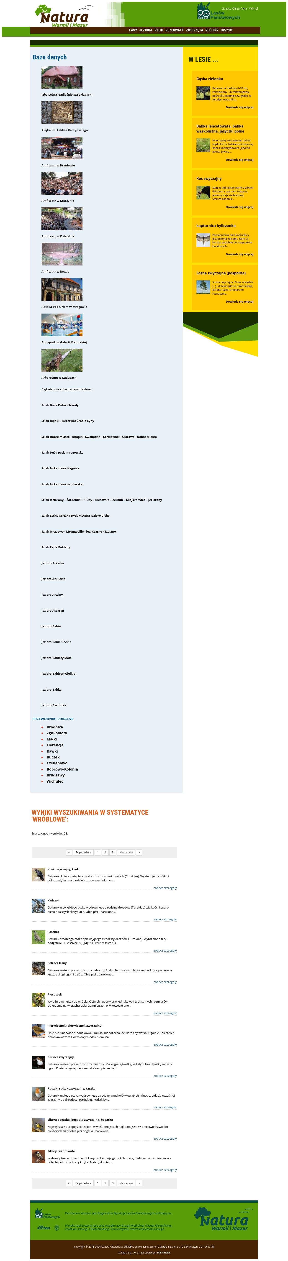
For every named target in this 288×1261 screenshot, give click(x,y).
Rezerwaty (175, 30)
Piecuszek (55, 994)
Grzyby (227, 30)
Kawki (52, 751)
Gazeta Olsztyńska (234, 8)
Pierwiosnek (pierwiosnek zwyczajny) (75, 1026)
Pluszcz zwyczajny (61, 1057)
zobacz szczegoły (165, 888)
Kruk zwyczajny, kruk (63, 869)
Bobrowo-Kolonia (62, 769)
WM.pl (253, 8)
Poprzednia (83, 852)
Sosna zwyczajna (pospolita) (221, 273)
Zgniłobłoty (57, 732)
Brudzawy (56, 775)
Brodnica (55, 727)
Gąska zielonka (209, 78)
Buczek (53, 757)
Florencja (55, 745)
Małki (52, 739)
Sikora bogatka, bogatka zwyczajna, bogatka (80, 1120)
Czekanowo (57, 763)
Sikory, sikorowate (61, 1151)
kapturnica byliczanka (216, 225)
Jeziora (145, 30)
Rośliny (212, 30)
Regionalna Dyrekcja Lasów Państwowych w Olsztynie (134, 1213)
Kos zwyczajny (209, 178)
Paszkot (53, 932)
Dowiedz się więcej (239, 107)
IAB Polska (163, 1252)
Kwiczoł (53, 900)
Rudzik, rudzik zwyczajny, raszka (71, 1088)
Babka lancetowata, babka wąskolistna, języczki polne (220, 129)
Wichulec (55, 781)
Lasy (133, 30)
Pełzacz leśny (57, 963)
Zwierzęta (194, 30)
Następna (126, 852)
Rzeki (158, 30)
